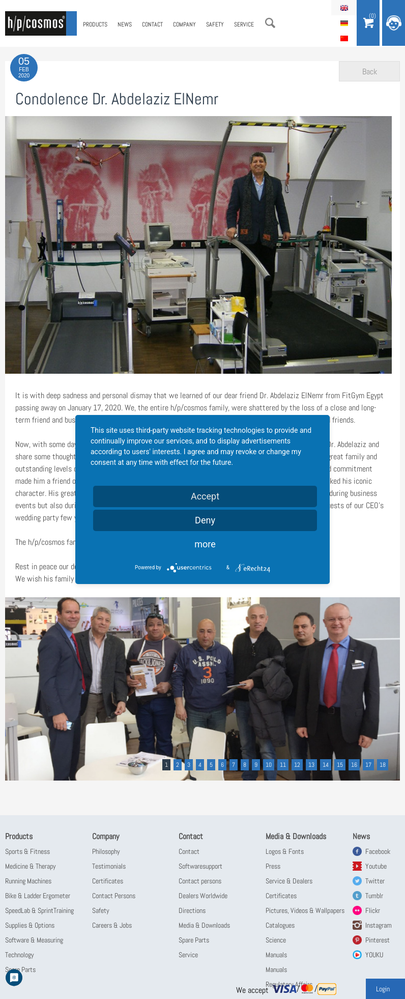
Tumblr (374, 895)
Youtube (376, 866)
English (344, 7)
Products (95, 24)
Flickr (372, 910)
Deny (205, 520)
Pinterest (377, 940)
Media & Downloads (204, 925)
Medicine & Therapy (30, 866)
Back (369, 71)
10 (269, 765)
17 (368, 765)
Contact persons (200, 880)
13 (311, 765)
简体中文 (344, 38)
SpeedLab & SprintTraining (39, 910)
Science (276, 940)
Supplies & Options (29, 925)
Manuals (276, 954)
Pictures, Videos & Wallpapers (305, 910)
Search (270, 23)
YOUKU (374, 954)
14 (326, 765)
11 (283, 765)
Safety (215, 24)
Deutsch (344, 23)
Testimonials (109, 866)
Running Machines (28, 880)
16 (354, 765)
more (205, 544)
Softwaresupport (200, 866)
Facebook (377, 851)
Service (244, 24)
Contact (152, 24)
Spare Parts (194, 940)
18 (383, 765)
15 (340, 765)
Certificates (107, 880)
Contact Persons (113, 895)
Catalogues (280, 925)
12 (297, 765)
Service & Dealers (289, 880)
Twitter (375, 880)
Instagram (378, 925)
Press (273, 866)
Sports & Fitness (27, 851)
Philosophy (106, 851)
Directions (192, 910)
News (125, 24)
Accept (205, 496)
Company (184, 24)
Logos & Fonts (285, 851)
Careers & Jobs (112, 925)
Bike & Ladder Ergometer (37, 895)
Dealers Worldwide (203, 895)
